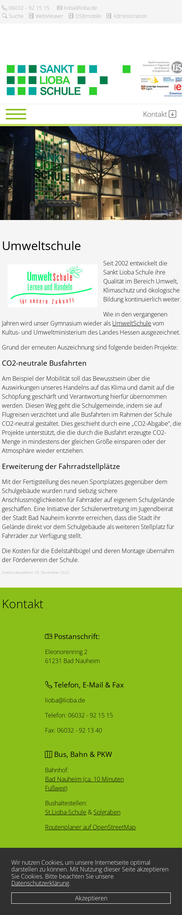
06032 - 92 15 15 (26, 7)
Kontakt (159, 114)
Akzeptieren (91, 898)
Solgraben (106, 812)
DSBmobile (84, 16)
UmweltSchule (131, 323)
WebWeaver (45, 16)
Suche (13, 16)
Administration (126, 16)
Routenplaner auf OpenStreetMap (90, 827)
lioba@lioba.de (77, 7)
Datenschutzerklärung (40, 883)
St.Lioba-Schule (65, 812)
